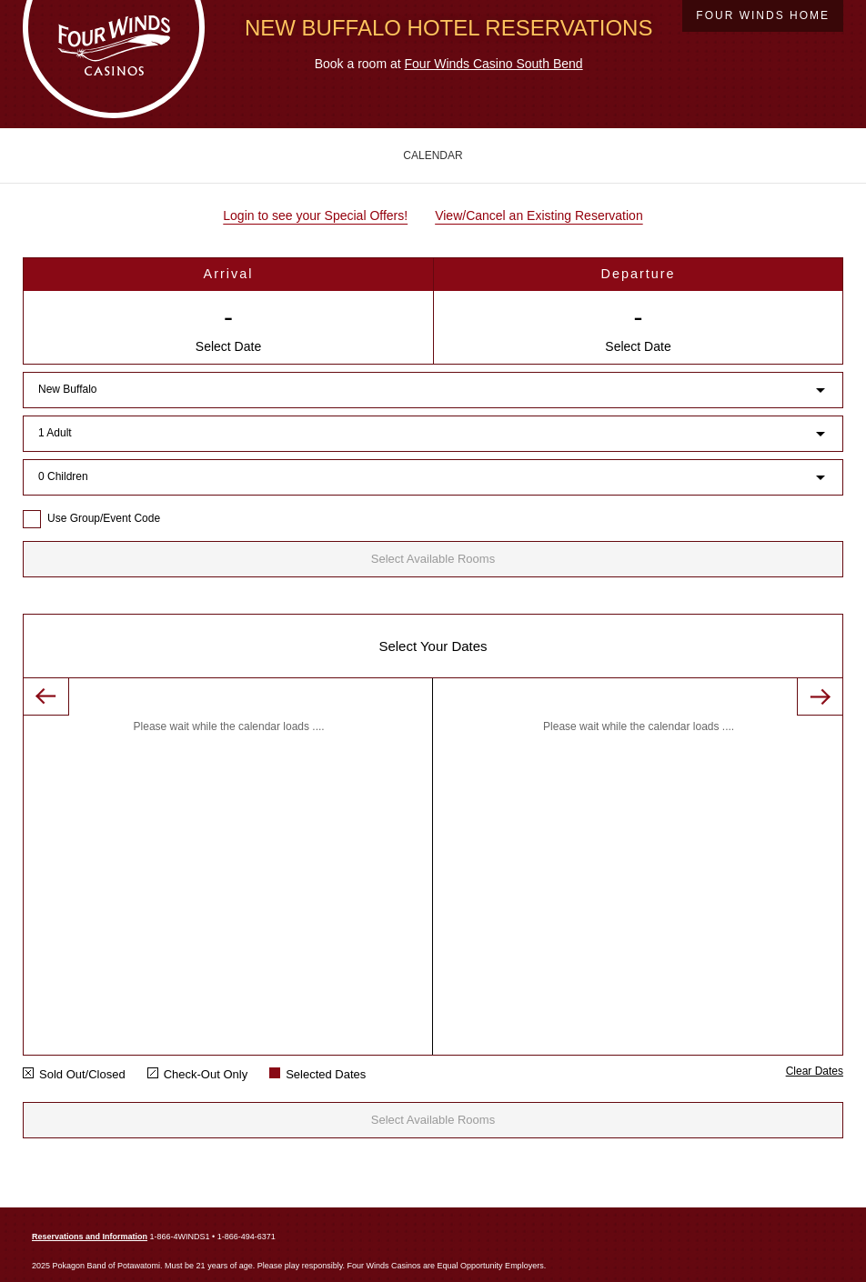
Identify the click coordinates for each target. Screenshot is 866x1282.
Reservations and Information (89, 1236)
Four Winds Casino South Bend (494, 63)
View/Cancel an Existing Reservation (539, 215)
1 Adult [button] (55, 432)
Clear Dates (814, 1071)
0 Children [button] (63, 476)
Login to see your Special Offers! (315, 215)
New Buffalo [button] (67, 389)
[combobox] (433, 386)
